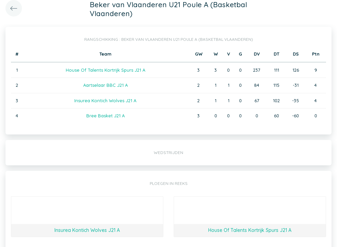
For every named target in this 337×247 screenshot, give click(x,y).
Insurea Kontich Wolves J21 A (105, 100)
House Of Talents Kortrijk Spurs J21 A (105, 70)
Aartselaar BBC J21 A (105, 85)
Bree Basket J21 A (105, 115)
